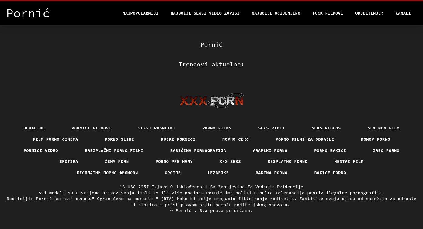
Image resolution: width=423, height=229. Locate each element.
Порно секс (235, 139)
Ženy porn (117, 161)
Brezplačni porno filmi (114, 150)
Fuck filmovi (327, 13)
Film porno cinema (55, 139)
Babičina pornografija (198, 150)
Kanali (403, 13)
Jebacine (34, 128)
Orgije (173, 172)
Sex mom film (384, 128)
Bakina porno (271, 172)
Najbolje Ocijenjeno (276, 13)
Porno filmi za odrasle (305, 139)
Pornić (184, 210)
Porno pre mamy (174, 161)
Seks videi (271, 128)
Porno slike (119, 139)
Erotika (69, 161)
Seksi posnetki (156, 128)
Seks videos (326, 128)
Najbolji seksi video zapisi (205, 13)
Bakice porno (330, 172)
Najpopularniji (140, 13)
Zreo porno (386, 150)
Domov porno (375, 139)
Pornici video (40, 150)
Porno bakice (330, 150)
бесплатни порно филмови (107, 172)
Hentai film (348, 161)
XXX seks (230, 161)
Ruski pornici (178, 139)
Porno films (216, 128)
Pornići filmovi (91, 128)
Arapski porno (270, 150)
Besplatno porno (287, 161)
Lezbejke (218, 172)
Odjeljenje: (369, 13)
